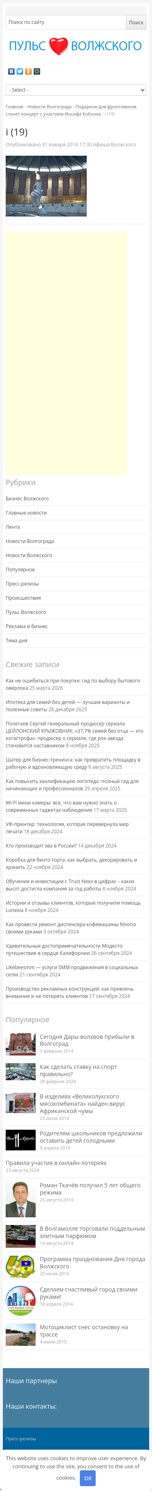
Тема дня (16, 640)
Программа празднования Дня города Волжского (92, 1262)
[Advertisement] (66, 353)
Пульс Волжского (26, 612)
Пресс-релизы (22, 583)
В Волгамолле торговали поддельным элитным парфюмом (92, 1232)
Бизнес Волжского (27, 498)
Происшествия (23, 597)
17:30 (67, 144)
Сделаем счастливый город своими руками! (88, 1292)
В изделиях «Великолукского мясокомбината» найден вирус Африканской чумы (82, 1103)
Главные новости (26, 512)
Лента (13, 526)
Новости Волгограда (49, 106)
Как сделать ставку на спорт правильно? (78, 1070)
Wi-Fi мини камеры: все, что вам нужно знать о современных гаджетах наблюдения (61, 806)
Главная (15, 106)
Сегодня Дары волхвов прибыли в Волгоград (87, 1040)
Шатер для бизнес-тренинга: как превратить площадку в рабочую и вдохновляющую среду (73, 763)
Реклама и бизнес (27, 626)
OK (88, 1478)
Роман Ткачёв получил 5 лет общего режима (90, 1188)
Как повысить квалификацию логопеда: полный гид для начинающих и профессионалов (72, 785)
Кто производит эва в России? (41, 845)
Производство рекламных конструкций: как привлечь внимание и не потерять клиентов (70, 992)
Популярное (20, 569)
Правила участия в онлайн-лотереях (56, 1163)
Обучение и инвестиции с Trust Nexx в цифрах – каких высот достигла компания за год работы (70, 885)
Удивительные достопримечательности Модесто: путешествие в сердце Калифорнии (65, 949)
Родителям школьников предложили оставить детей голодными (91, 1136)
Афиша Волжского (114, 144)
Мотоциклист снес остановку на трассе (84, 1330)
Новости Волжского (29, 555)
